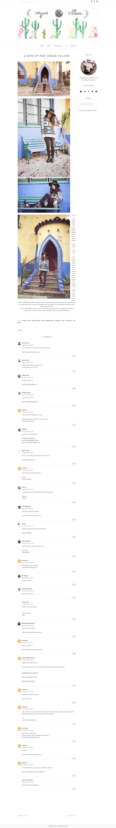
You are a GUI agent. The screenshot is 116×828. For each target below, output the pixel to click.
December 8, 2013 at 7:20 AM (27, 577)
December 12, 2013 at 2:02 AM (28, 691)
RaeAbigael (25, 576)
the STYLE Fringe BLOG (28, 438)
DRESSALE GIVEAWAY (28, 681)
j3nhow (24, 524)
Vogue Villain (54, 826)
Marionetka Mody (27, 589)
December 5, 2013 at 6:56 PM (27, 470)
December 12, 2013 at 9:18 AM (27, 709)
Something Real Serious (28, 658)
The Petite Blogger (26, 533)
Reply (74, 356)
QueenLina (25, 640)
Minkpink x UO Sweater (73, 234)
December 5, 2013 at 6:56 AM (27, 431)
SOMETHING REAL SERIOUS (30, 673)
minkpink (57, 320)
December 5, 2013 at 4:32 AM (27, 394)
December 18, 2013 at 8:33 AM (27, 747)
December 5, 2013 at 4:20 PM (27, 452)
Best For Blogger (65, 826)
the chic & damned (26, 479)
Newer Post (23, 815)
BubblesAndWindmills (28, 623)
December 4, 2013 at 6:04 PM (27, 345)
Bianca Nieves (25, 450)
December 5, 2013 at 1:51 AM (27, 377)
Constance (25, 745)
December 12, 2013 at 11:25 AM (28, 730)
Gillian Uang (25, 375)
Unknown (24, 410)
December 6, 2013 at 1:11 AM (27, 508)
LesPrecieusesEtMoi (27, 780)
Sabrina (24, 487)
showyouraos (68, 320)
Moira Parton (25, 343)
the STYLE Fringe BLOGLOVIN (30, 440)
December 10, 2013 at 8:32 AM (27, 642)
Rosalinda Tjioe (26, 393)
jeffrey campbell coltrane (47, 320)
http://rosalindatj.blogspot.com (30, 402)
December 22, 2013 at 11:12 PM (28, 765)
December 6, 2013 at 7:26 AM (27, 543)
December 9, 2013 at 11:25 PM (27, 604)
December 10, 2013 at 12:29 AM (28, 625)
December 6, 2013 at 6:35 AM (27, 526)
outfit (62, 320)
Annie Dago (25, 728)
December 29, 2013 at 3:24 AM (28, 782)
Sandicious (25, 560)
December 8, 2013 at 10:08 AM (28, 591)
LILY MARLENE (26, 506)
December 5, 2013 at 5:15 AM (27, 412)
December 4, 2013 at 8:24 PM (27, 362)
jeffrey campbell (36, 320)
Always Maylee (26, 541)
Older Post (70, 815)
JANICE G (24, 429)
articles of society (26, 320)
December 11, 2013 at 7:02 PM (27, 660)
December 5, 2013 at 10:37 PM (27, 489)
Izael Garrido (25, 360)
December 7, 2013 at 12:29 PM (27, 562)
